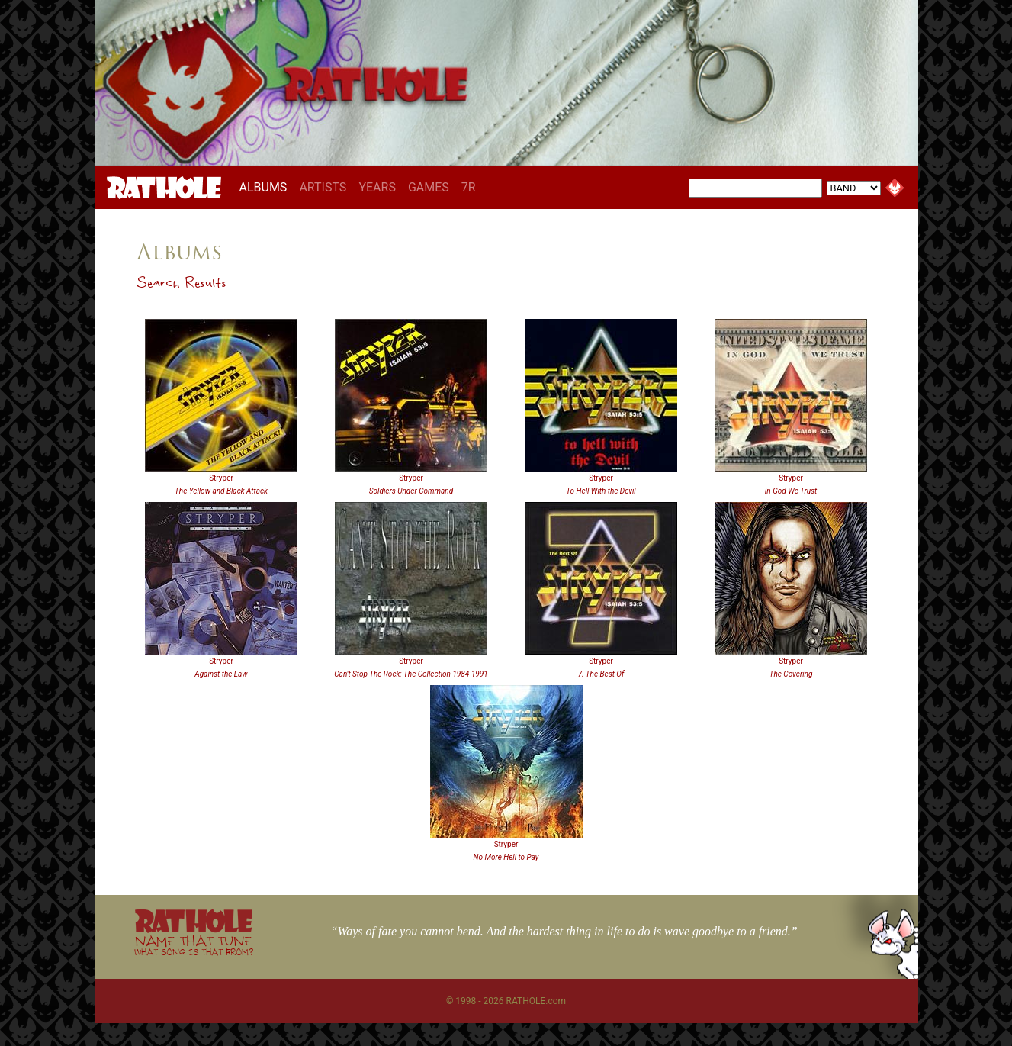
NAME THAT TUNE (193, 945)
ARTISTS (322, 187)
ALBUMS (266, 187)
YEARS (377, 187)
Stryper (221, 478)
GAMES (428, 187)
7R (468, 187)
